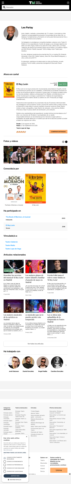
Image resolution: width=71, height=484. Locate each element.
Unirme (59, 470)
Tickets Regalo (35, 411)
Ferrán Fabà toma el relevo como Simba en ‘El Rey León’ (56, 277)
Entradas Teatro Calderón (19, 426)
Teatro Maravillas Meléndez (20, 430)
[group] (19, 155)
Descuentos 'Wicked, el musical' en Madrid (56, 412)
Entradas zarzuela (6, 429)
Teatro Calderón (11, 242)
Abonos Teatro (35, 413)
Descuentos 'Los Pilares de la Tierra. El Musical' (58, 441)
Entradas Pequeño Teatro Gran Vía (20, 415)
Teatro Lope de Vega (13, 249)
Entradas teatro (8, 413)
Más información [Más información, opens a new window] (8, 450)
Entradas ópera (8, 420)
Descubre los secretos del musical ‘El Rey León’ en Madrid (14, 277)
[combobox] (37, 7)
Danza (42, 471)
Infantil (42, 468)
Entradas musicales (6, 417)
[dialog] (15, 458)
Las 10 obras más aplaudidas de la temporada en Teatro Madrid (55, 318)
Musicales (43, 463)
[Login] (68, 3)
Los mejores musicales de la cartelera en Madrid (13, 317)
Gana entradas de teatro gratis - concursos (38, 416)
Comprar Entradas (58, 131)
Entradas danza (8, 415)
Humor (42, 466)
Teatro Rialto (10, 245)
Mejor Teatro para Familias (38, 426)
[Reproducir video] (19, 155)
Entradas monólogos (7, 423)
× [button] (26, 436)
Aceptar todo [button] (15, 476)
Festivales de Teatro (36, 432)
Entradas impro (8, 426)
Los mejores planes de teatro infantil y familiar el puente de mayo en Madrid (35, 278)
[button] (66, 142)
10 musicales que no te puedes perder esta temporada (34, 317)
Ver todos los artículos (35, 344)
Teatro (42, 460)
